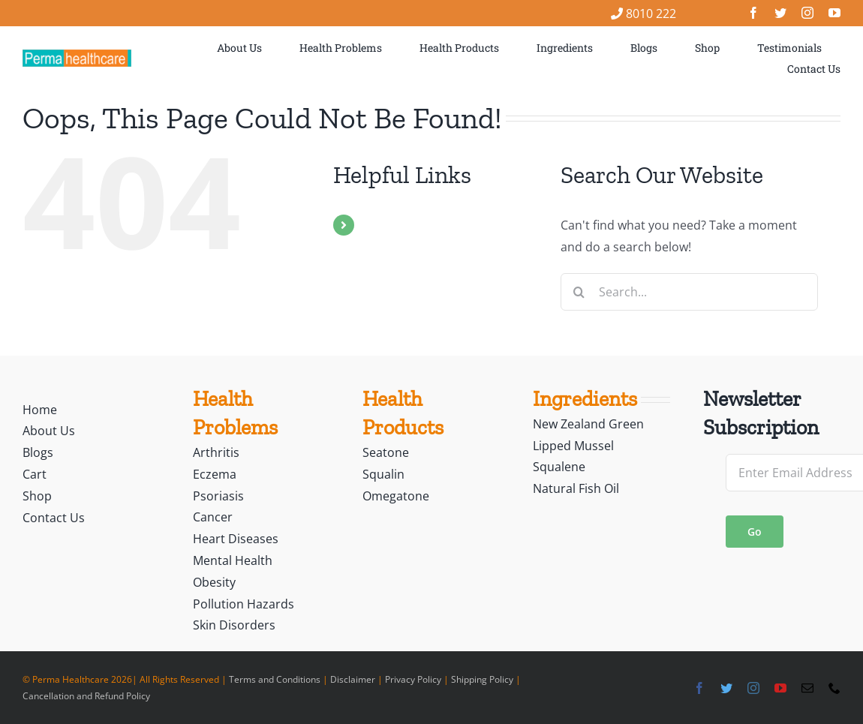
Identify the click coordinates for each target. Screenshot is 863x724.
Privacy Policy (413, 679)
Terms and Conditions (274, 679)
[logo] (77, 55)
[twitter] (780, 13)
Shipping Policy (482, 679)
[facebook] (753, 13)
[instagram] (807, 13)
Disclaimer (352, 679)
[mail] (807, 688)
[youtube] (834, 13)
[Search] (579, 292)
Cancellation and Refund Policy (86, 695)
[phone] (834, 688)
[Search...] (689, 292)
